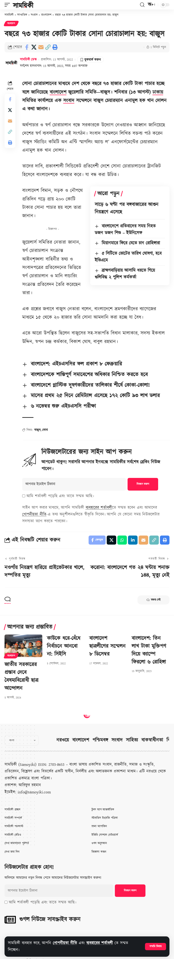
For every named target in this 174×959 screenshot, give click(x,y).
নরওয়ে (62, 740)
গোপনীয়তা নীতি (65, 943)
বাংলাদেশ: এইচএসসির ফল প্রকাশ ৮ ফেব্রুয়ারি (76, 364)
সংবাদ (68, 100)
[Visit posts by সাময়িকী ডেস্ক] (11, 62)
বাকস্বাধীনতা (152, 740)
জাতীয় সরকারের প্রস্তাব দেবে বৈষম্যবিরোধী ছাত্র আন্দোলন (21, 676)
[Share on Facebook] (27, 47)
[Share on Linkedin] (133, 540)
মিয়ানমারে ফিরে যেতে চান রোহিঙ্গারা (131, 243)
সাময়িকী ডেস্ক (28, 59)
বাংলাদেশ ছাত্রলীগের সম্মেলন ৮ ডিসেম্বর (107, 646)
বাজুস (37, 430)
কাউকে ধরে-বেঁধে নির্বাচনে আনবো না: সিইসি (63, 646)
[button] (155, 946)
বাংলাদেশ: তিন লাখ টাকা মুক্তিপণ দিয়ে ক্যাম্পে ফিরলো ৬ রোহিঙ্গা (149, 650)
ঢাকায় (157, 92)
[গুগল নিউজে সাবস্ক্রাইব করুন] (10, 919)
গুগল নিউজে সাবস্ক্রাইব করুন (49, 919)
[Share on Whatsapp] (122, 540)
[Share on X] (34, 47)
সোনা (45, 430)
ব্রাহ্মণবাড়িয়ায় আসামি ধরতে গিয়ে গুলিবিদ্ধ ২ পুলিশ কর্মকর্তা (125, 273)
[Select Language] (22, 740)
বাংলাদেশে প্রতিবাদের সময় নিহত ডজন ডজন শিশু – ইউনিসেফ (125, 229)
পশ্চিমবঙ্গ (100, 740)
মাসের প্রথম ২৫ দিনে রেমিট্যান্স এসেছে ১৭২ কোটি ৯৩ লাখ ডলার (95, 396)
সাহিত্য (132, 740)
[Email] (41, 47)
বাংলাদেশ (11, 23)
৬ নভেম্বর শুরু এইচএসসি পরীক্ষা (63, 406)
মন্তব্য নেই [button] (153, 599)
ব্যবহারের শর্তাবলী (99, 943)
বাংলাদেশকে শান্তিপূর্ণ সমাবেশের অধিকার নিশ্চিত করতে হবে (89, 374)
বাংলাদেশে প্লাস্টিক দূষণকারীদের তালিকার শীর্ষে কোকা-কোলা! (90, 385)
